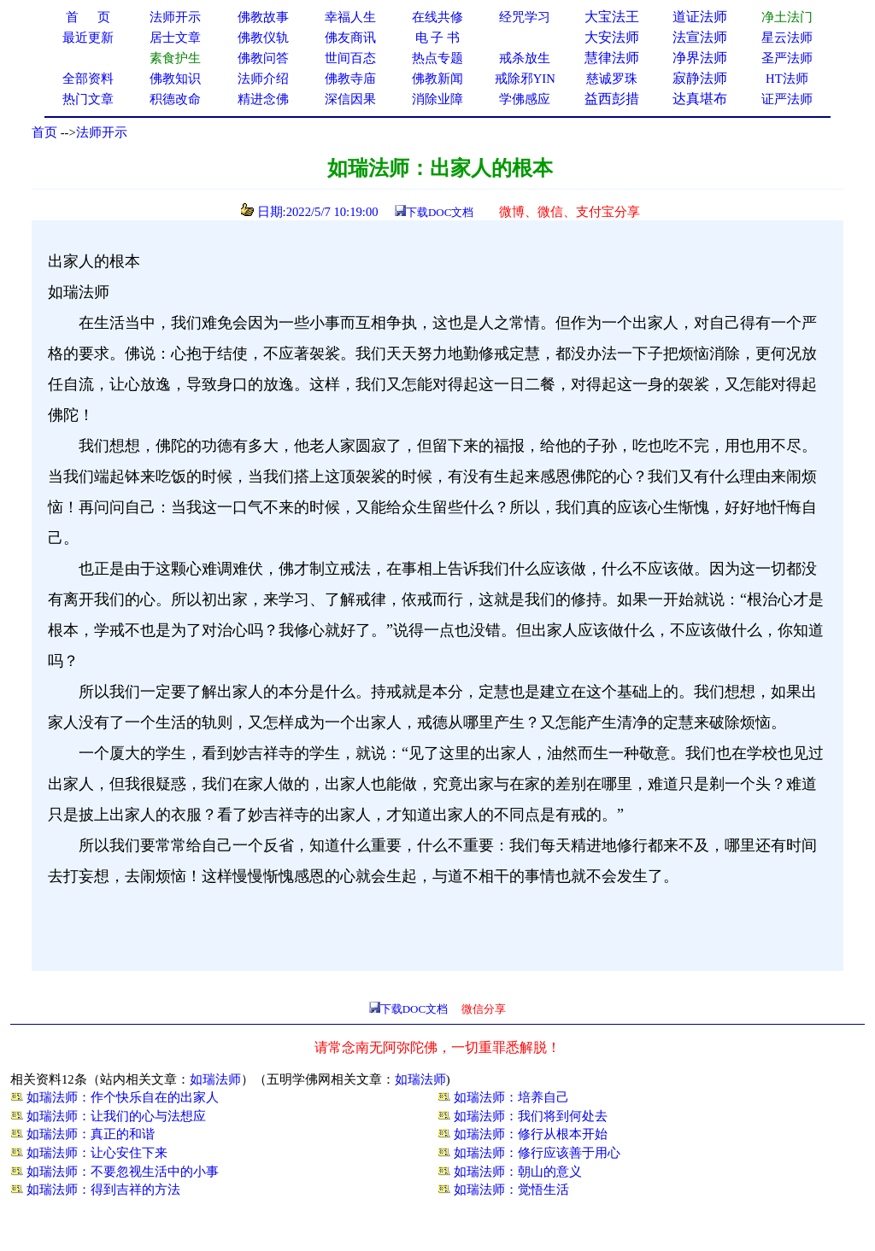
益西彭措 (611, 98)
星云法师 (787, 37)
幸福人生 (350, 17)
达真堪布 (699, 98)
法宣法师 (699, 37)
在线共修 (437, 17)
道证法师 (699, 16)
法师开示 (101, 132)
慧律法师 (611, 57)
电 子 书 (437, 37)
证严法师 (787, 99)
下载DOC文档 (439, 212)
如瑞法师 (215, 1079)
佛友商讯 (350, 37)
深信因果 (350, 99)
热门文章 (88, 99)
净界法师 (699, 57)
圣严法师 (787, 58)
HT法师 (787, 78)
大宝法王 (611, 16)
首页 (44, 132)
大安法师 (611, 37)
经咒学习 (524, 17)
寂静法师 (699, 78)
